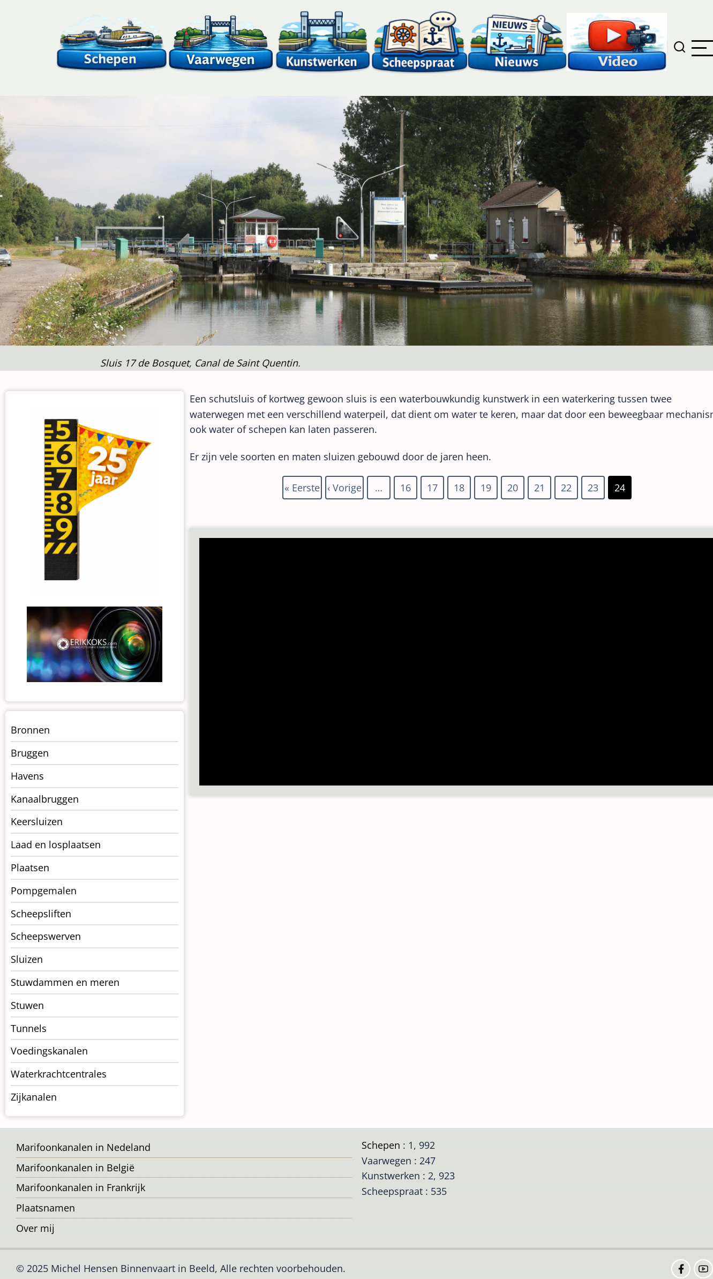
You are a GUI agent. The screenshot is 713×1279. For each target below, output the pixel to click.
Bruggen (30, 752)
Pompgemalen (44, 890)
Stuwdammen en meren (65, 982)
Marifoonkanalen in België (75, 1167)
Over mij (35, 1228)
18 (459, 485)
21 (540, 485)
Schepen (381, 1145)
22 (567, 485)
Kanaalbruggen (45, 798)
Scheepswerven (46, 936)
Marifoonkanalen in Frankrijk (80, 1187)
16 (406, 485)
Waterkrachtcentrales (59, 1073)
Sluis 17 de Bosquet (144, 362)
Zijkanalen (34, 1096)
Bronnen (30, 729)
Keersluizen (37, 821)
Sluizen (27, 959)
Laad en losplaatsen (56, 844)
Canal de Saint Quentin (246, 362)
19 (486, 485)
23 (593, 485)
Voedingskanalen (49, 1050)
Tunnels (29, 1028)
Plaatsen (30, 867)
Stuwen (27, 1005)
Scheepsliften (41, 913)
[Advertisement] (449, 663)
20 (513, 485)
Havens (27, 775)
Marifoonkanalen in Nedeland (83, 1147)
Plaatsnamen (45, 1207)
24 (620, 487)
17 (433, 485)
